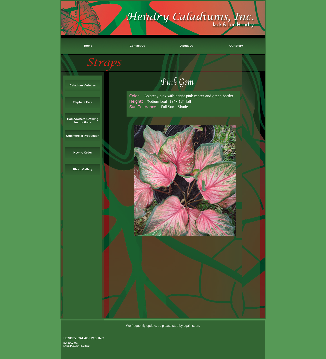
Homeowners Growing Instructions (82, 120)
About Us (186, 45)
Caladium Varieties (83, 85)
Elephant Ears (83, 102)
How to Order (82, 152)
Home (88, 45)
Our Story (236, 45)
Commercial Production (82, 135)
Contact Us (137, 45)
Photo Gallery (82, 169)
